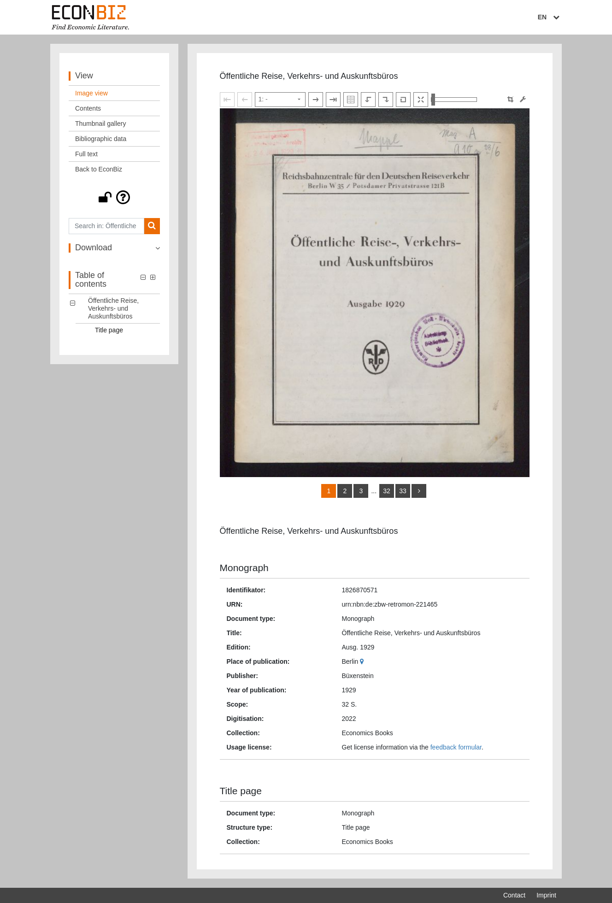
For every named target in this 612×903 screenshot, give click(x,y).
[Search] (151, 226)
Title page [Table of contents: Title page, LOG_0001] (109, 330)
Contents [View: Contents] (88, 108)
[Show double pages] (351, 99)
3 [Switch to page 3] (361, 491)
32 (386, 491)
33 (402, 491)
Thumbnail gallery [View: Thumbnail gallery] (100, 123)
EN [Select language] (550, 17)
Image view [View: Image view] (91, 93)
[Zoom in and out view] (454, 99)
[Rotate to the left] (368, 99)
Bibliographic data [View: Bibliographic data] (100, 138)
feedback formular (456, 747)
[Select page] (280, 99)
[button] (114, 197)
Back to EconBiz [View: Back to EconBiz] (98, 169)
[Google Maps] (363, 661)
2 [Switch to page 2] (345, 491)
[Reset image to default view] (403, 99)
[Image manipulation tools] (523, 99)
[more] (419, 491)
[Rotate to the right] (386, 99)
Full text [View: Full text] (86, 154)
